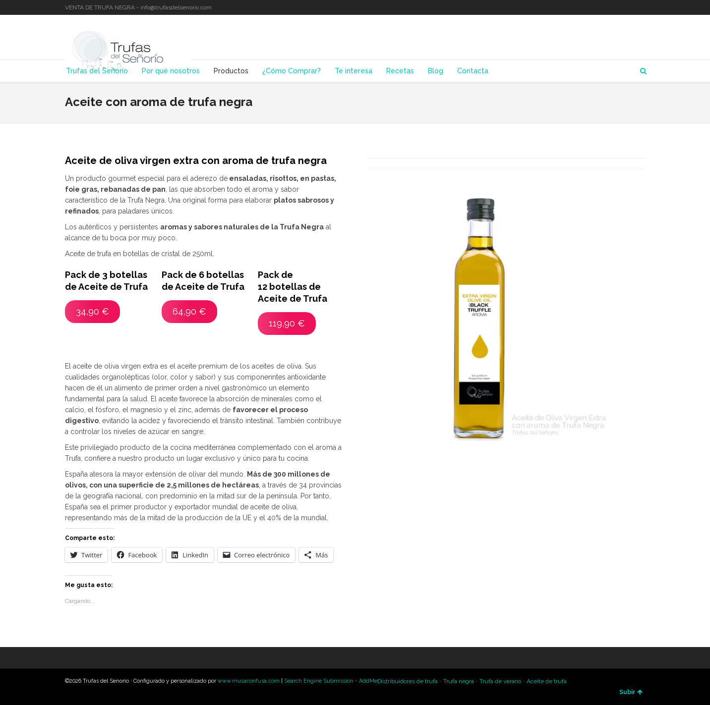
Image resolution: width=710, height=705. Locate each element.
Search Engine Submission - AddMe (330, 681)
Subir (631, 692)
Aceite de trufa (547, 681)
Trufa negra (458, 681)
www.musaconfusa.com (249, 681)
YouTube (644, 7)
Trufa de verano (500, 681)
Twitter (615, 7)
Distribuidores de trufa (407, 681)
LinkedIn (630, 7)
